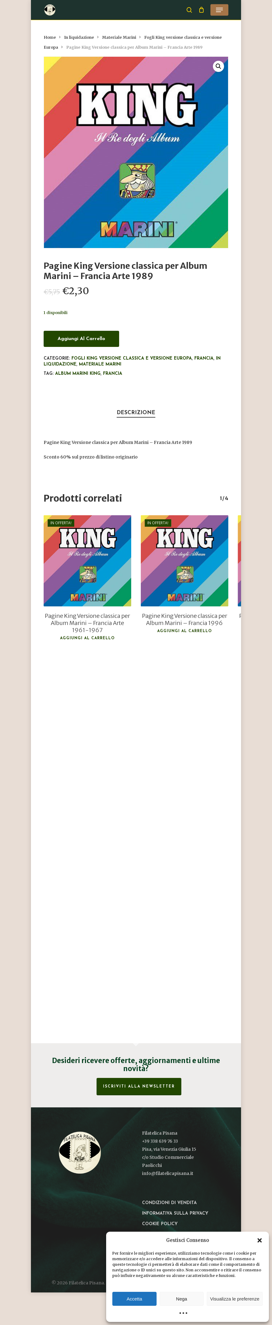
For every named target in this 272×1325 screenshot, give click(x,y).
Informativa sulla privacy (175, 1213)
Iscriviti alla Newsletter (139, 1086)
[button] (260, 1240)
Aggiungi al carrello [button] (87, 638)
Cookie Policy (160, 1224)
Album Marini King (78, 373)
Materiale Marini (119, 37)
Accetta (134, 1298)
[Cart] (201, 10)
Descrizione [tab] (136, 412)
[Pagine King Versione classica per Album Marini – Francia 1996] (184, 560)
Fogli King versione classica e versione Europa (131, 358)
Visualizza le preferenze (234, 1298)
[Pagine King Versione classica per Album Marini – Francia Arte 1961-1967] (88, 560)
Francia (204, 358)
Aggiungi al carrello (81, 338)
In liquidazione (79, 37)
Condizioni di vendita (169, 1203)
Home (50, 37)
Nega (181, 1298)
